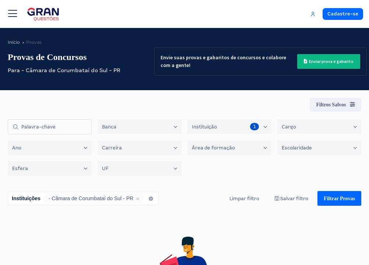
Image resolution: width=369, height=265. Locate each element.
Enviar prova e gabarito (329, 61)
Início (13, 42)
